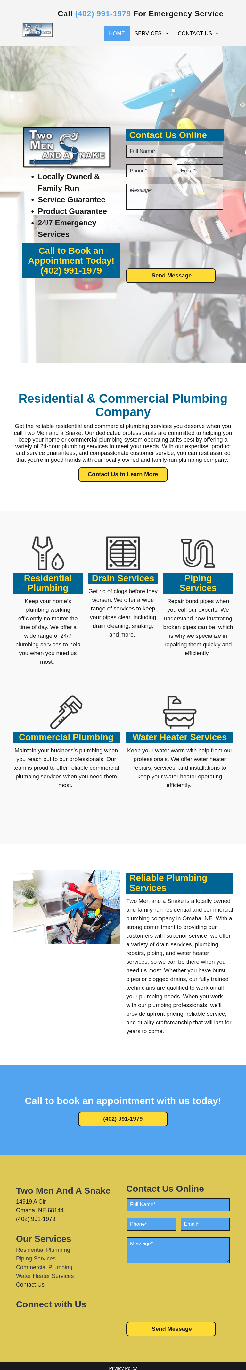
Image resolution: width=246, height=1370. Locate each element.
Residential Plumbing (48, 583)
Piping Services (198, 583)
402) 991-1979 (104, 13)
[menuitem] (117, 33)
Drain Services (123, 578)
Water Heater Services (180, 737)
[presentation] (152, 238)
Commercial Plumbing (66, 737)
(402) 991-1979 (71, 271)
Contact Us (30, 1284)
